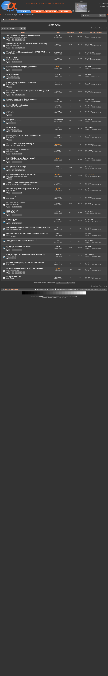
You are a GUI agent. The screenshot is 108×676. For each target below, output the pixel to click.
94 (19, 206)
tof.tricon (90, 240)
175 (24, 94)
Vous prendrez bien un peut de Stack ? (21, 240)
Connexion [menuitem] (105, 3)
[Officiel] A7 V (11, 211)
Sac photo (10, 119)
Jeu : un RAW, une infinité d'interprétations (22, 35)
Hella (89, 66)
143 (24, 272)
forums (75, 296)
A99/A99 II (13, 237)
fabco (89, 36)
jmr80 (58, 66)
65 (19, 250)
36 (19, 223)
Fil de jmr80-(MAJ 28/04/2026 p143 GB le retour (24, 268)
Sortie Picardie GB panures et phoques (21, 66)
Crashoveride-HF (58, 119)
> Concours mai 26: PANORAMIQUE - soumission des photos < (45, 3)
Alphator (90, 197)
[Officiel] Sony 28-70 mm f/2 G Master (20, 83)
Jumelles (9, 111)
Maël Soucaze (62, 297)
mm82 (58, 58)
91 (13, 206)
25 (13, 131)
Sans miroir (58, 83)
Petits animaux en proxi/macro (19, 242)
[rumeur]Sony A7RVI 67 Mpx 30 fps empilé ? (23, 136)
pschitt (58, 91)
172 (16, 94)
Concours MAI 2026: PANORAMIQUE (20, 144)
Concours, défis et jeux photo (18, 37)
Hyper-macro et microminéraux (18, 150)
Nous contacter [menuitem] (41, 289)
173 (18, 94)
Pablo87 (58, 150)
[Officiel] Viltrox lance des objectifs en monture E (25, 254)
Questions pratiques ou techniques (20, 100)
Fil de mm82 (11, 58)
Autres (12, 112)
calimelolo (91, 99)
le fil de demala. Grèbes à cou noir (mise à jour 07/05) (26, 44)
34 (14, 223)
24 (19, 162)
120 (21, 170)
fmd (58, 99)
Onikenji (58, 166)
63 (14, 250)
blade (58, 203)
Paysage (12, 92)
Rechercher (101, 15)
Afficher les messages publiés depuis (51, 282)
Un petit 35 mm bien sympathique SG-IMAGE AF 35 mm (27, 52)
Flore (11, 247)
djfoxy (58, 228)
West (58, 240)
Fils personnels (14, 45)
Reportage (13, 190)
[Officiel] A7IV (11, 219)
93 (17, 206)
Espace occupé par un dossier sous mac (21, 99)
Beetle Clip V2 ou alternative (17, 105)
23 (17, 162)
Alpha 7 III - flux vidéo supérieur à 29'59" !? (22, 183)
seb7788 (90, 219)
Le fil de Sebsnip (12, 74)
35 (17, 223)
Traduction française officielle (49, 297)
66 (21, 250)
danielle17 (58, 144)
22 (14, 162)
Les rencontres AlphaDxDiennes (19, 68)
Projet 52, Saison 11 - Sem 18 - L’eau (20, 158)
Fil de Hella (10, 127)
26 (14, 131)
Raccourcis (7, 14)
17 (21, 153)
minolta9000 (58, 52)
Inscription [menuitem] (105, 6)
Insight (90, 136)
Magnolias (91, 189)
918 (24, 39)
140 (16, 272)
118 (21, 47)
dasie (58, 246)
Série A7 (12, 137)
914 (13, 39)
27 (17, 131)
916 (18, 39)
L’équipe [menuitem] (51, 289)
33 (13, 223)
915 (16, 39)
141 (18, 272)
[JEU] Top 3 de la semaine (16, 166)
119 (24, 47)
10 (21, 192)
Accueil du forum (11, 289)
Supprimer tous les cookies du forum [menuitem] (67, 289)
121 (24, 170)
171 (13, 94)
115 (13, 47)
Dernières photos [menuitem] (29, 14)
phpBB (41, 296)
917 (21, 39)
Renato (58, 158)
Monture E (13, 53)
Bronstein (90, 158)
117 (18, 47)
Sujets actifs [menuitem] (17, 14)
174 (21, 94)
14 (19, 61)
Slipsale (58, 36)
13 (17, 61)
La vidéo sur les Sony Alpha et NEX (20, 184)
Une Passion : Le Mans (15, 203)
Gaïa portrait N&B (13, 277)
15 (21, 61)
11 (13, 61)
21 (13, 162)
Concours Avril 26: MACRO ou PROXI (20, 174)
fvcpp (89, 83)
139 (13, 272)
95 (21, 206)
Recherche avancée (104, 15)
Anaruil (90, 166)
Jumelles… (10, 197)
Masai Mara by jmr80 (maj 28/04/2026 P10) (22, 189)
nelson (90, 105)
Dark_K (58, 105)
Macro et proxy (14, 151)
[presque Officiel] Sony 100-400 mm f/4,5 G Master (25, 263)
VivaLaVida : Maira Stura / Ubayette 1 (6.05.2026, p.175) (27, 91)
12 (14, 61)
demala (58, 44)
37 (21, 223)
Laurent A (90, 211)
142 (21, 272)
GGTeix (58, 211)
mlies (58, 183)
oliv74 (58, 136)
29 (21, 131)
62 (13, 250)
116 (16, 47)
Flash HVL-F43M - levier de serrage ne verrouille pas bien (28, 227)
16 (19, 153)
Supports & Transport (16, 106)
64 (17, 250)
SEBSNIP (58, 74)
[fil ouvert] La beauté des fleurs (18, 246)
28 (19, 131)
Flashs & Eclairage (15, 229)
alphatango (91, 144)
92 (14, 206)
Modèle (12, 198)
